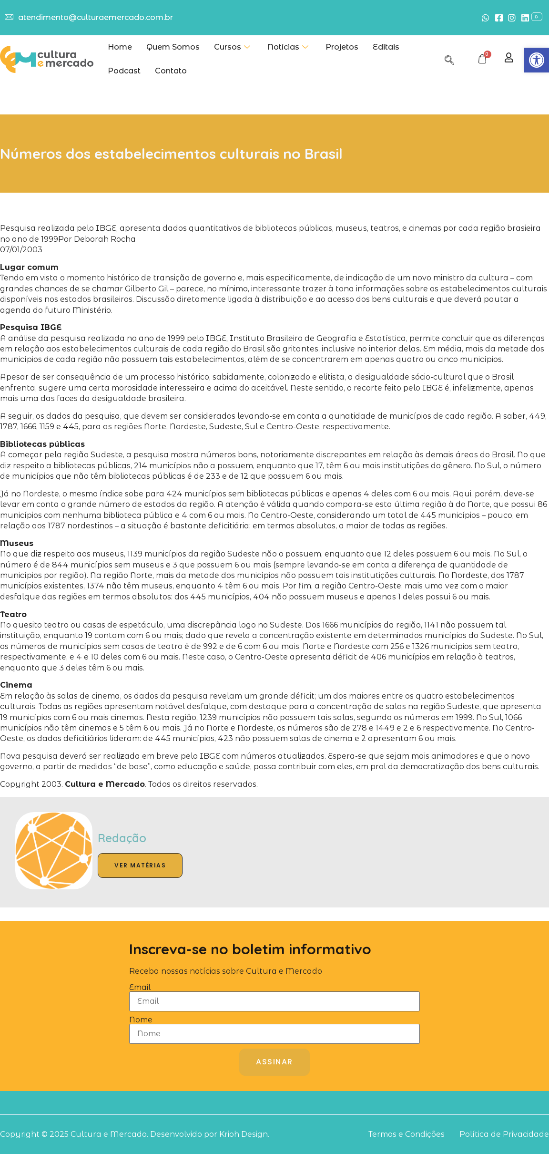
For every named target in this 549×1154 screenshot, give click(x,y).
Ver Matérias (140, 865)
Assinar (274, 1061)
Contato (171, 70)
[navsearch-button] (449, 59)
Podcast (124, 70)
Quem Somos (173, 47)
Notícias (287, 47)
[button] (536, 60)
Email (140, 987)
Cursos (232, 47)
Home (120, 47)
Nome (140, 1020)
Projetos (341, 47)
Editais (386, 47)
